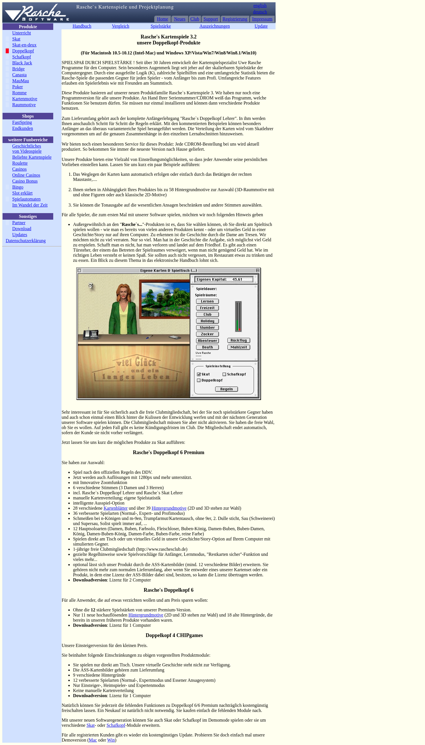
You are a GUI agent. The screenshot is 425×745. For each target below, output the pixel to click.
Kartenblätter (116, 508)
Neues (180, 19)
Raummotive (24, 104)
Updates (19, 234)
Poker (17, 86)
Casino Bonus (25, 181)
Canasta (19, 74)
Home (162, 19)
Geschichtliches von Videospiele (27, 149)
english (259, 5)
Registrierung (235, 19)
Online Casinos (26, 175)
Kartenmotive (24, 98)
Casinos (19, 169)
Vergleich (120, 26)
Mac (93, 740)
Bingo (17, 187)
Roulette (20, 163)
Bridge (18, 68)
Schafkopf (21, 56)
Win (111, 740)
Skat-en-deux (24, 44)
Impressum (262, 19)
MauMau (20, 80)
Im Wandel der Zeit (30, 205)
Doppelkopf (23, 50)
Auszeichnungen (215, 26)
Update (261, 26)
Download (21, 228)
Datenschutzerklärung (26, 240)
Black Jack (22, 62)
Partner (18, 222)
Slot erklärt (22, 193)
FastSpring (22, 122)
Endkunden (22, 128)
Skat (16, 38)
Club (194, 19)
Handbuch (82, 26)
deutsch (260, 11)
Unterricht (21, 32)
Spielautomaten (26, 199)
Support (211, 19)
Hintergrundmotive (169, 508)
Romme (19, 92)
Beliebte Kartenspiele (32, 157)
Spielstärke (161, 26)
